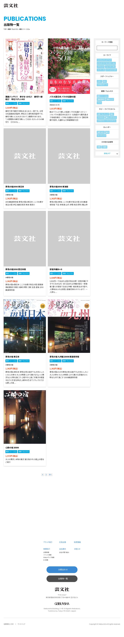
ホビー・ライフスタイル (107, 109)
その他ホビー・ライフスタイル (106, 121)
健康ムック (110, 99)
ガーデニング (101, 135)
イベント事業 (47, 555)
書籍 (98, 147)
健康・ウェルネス (13, 29)
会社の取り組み (64, 552)
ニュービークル (110, 67)
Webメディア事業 (48, 557)
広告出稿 (62, 542)
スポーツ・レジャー (107, 76)
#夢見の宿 (9, 195)
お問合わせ (63, 569)
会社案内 (62, 549)
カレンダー (107, 127)
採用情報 (77, 542)
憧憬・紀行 (100, 132)
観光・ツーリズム (11, 103)
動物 (107, 132)
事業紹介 (47, 549)
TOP (5, 29)
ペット (99, 103)
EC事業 (45, 560)
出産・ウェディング (103, 114)
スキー (99, 81)
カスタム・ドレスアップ (104, 60)
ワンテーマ (100, 70)
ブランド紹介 (48, 542)
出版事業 (46, 552)
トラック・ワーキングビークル (106, 63)
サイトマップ (21, 624)
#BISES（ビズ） (55, 105)
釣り (104, 81)
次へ (50, 475)
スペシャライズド (111, 70)
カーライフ (107, 55)
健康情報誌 (101, 99)
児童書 (104, 147)
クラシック (100, 67)
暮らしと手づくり (111, 117)
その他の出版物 (107, 142)
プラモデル (100, 117)
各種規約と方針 (9, 624)
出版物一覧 (63, 578)
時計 (111, 114)
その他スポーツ (102, 85)
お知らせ (77, 549)
